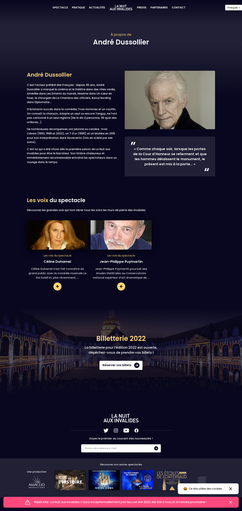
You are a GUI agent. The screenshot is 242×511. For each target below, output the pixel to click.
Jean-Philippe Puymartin (121, 261)
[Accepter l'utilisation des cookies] (231, 488)
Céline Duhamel (57, 261)
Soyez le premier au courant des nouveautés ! (121, 438)
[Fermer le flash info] (231, 502)
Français (233, 7)
